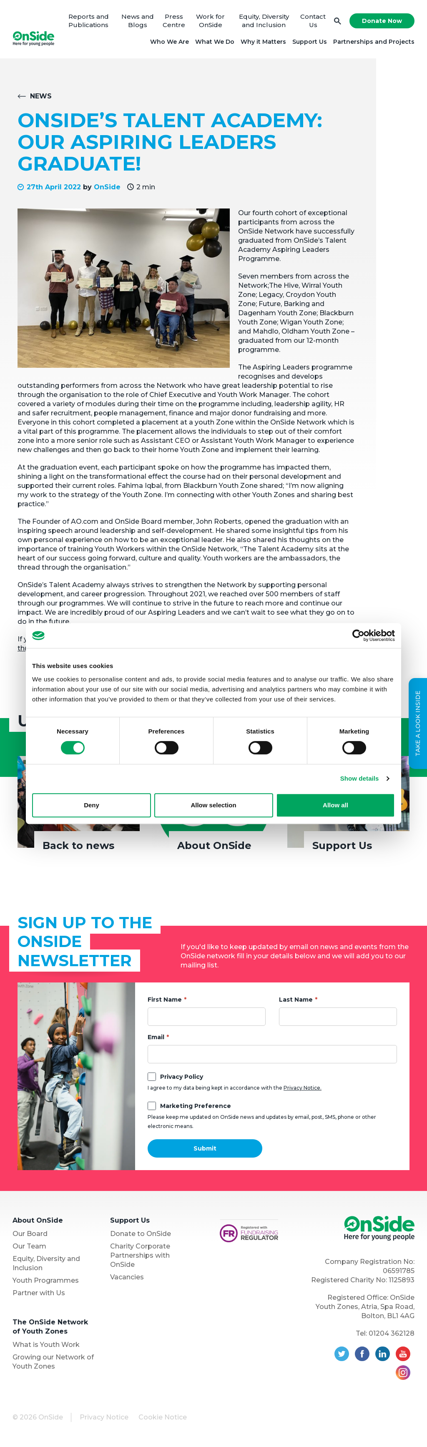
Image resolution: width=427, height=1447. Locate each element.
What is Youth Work (46, 1345)
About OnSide (214, 845)
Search (337, 21)
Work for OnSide (210, 21)
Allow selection (213, 805)
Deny (91, 805)
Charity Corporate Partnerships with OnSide (140, 1255)
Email (156, 1037)
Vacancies (127, 1277)
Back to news (78, 845)
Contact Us (313, 21)
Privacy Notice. (303, 1088)
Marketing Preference (195, 1106)
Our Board (30, 1234)
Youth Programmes (46, 1280)
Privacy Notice (104, 1417)
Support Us (309, 41)
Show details (359, 778)
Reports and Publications (88, 21)
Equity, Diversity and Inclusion (264, 21)
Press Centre (174, 21)
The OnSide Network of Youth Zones (50, 1326)
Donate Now (382, 21)
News (41, 96)
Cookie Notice (162, 1417)
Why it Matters (263, 41)
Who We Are (169, 41)
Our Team (29, 1246)
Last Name (296, 999)
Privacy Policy (181, 1076)
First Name (165, 999)
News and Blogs (137, 21)
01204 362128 (391, 1333)
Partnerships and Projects (373, 41)
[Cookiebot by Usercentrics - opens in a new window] (358, 635)
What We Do (214, 41)
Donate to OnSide (140, 1234)
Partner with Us (39, 1293)
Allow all (335, 805)
